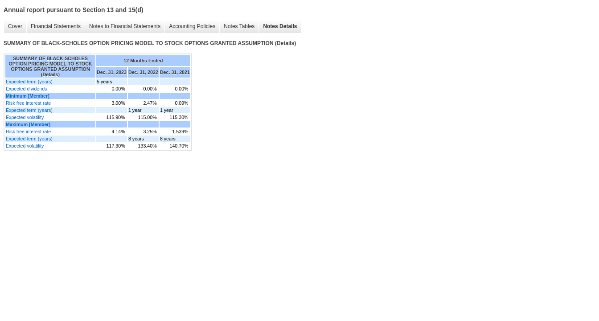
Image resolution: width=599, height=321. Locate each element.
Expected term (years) (29, 81)
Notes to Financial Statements (124, 26)
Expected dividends (26, 88)
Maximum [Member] (28, 124)
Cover (15, 26)
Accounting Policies (192, 26)
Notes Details (280, 26)
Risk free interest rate (28, 103)
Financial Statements (56, 26)
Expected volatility (25, 117)
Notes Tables (239, 26)
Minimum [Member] (27, 96)
